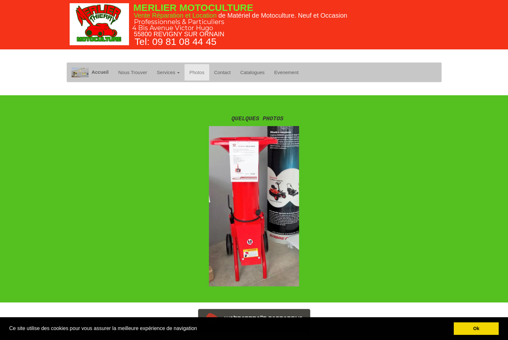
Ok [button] (476, 328)
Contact (222, 72)
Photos (196, 72)
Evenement (286, 72)
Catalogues (252, 72)
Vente (142, 15)
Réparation (168, 15)
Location (204, 15)
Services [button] (168, 72)
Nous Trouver (132, 72)
